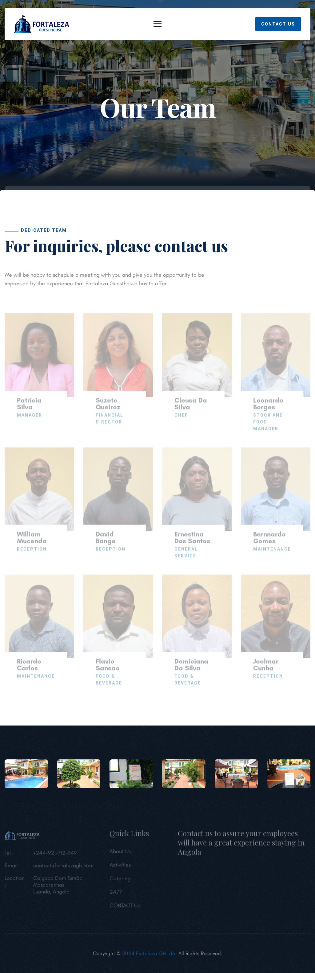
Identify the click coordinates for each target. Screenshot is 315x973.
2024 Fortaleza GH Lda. (149, 953)
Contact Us (278, 24)
